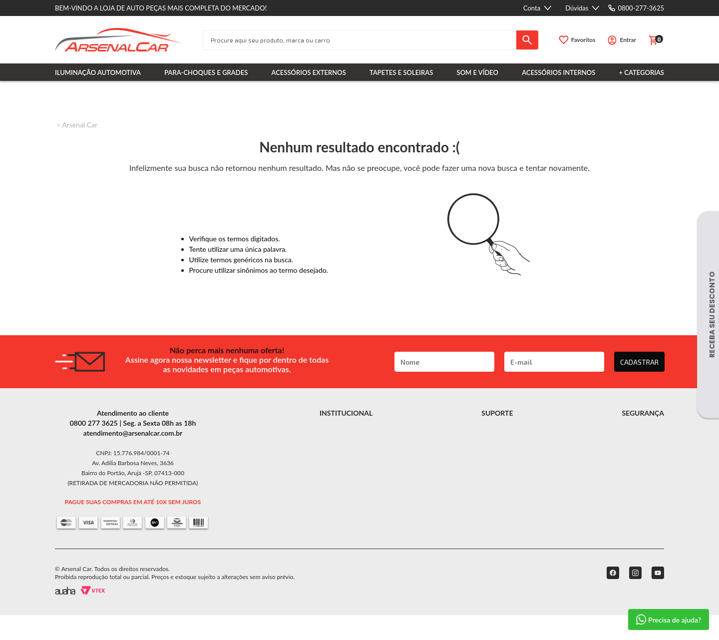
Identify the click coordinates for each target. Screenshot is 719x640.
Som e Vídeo (478, 72)
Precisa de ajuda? (668, 619)
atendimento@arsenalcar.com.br (133, 433)
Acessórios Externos (309, 72)
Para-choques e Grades (206, 72)
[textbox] (359, 39)
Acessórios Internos (558, 72)
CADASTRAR (639, 362)
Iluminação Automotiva (98, 72)
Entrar (628, 39)
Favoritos (583, 39)
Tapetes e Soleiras (401, 72)
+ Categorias (641, 72)
